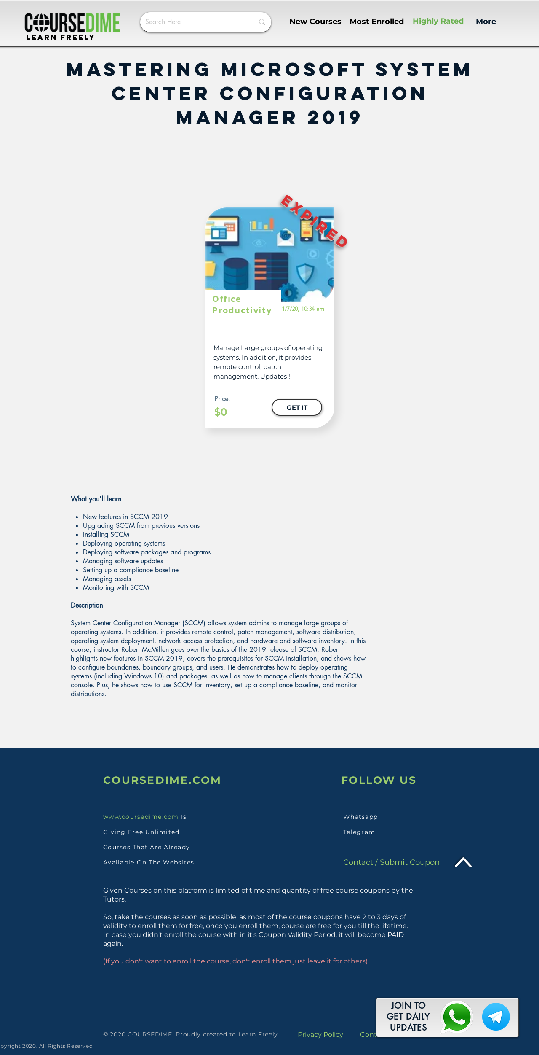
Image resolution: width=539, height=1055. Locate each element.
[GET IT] (297, 407)
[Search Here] (193, 22)
